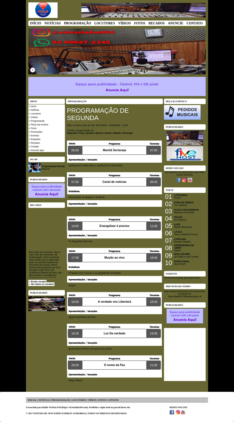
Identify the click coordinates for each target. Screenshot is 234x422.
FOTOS (102, 400)
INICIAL (32, 400)
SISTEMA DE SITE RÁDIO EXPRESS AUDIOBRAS (59, 413)
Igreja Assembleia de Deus (82, 317)
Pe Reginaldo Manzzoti (80, 241)
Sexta (108, 133)
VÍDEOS (92, 400)
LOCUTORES (79, 400)
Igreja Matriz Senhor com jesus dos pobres (90, 349)
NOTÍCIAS (44, 400)
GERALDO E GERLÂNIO (81, 165)
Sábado (117, 133)
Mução (72, 285)
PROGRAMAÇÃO (60, 400)
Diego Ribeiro (75, 380)
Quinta (99, 133)
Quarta (90, 133)
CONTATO (113, 400)
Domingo (128, 133)
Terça (81, 133)
